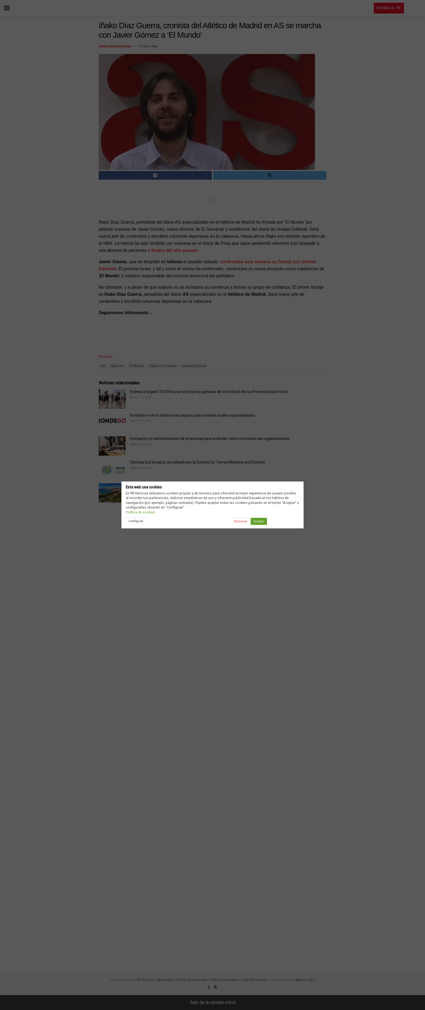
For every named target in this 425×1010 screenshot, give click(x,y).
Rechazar (240, 521)
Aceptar (258, 521)
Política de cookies (140, 512)
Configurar (135, 521)
